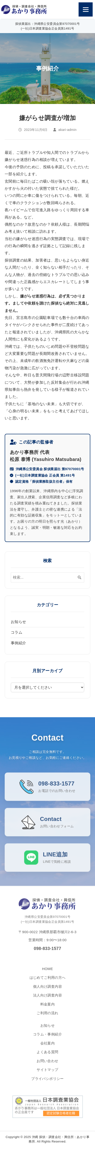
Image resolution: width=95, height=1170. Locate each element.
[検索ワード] (47, 577)
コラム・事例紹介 (47, 1039)
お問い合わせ (47, 1065)
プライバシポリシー (47, 1083)
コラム (16, 632)
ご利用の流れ (47, 1017)
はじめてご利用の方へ (48, 982)
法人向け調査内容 (47, 1000)
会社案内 (47, 1047)
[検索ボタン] (79, 577)
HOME (47, 973)
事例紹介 (18, 643)
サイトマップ (47, 1074)
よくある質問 (47, 1056)
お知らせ (18, 622)
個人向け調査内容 (47, 991)
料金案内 (47, 1009)
